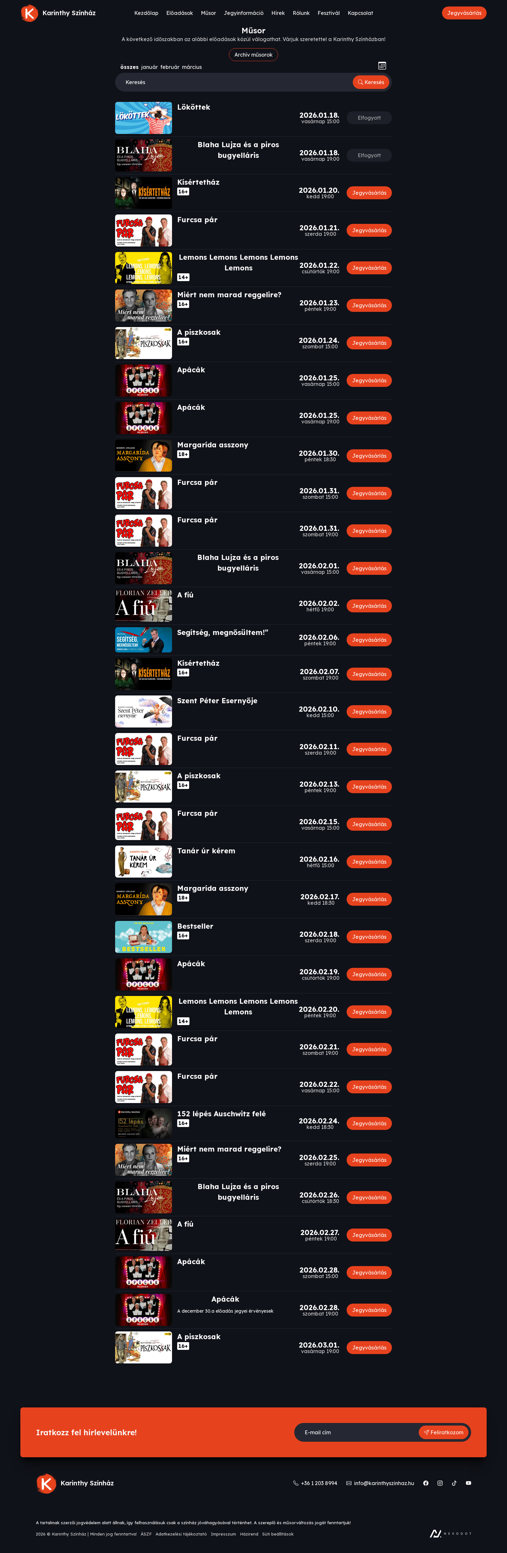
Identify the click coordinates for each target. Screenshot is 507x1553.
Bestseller (195, 926)
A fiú (185, 594)
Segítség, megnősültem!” (222, 632)
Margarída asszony (212, 444)
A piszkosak (199, 332)
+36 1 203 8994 (316, 1483)
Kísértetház (198, 182)
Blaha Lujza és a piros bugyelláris (238, 150)
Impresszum (223, 1534)
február (169, 67)
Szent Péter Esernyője (217, 700)
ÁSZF (146, 1534)
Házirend (249, 1534)
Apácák (191, 369)
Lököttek (193, 107)
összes (129, 67)
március (192, 67)
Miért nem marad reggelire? (229, 294)
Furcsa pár (197, 219)
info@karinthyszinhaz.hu (380, 1483)
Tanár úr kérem (206, 850)
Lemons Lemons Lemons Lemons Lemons (238, 262)
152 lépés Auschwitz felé (221, 1113)
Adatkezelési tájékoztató (181, 1534)
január (149, 67)
